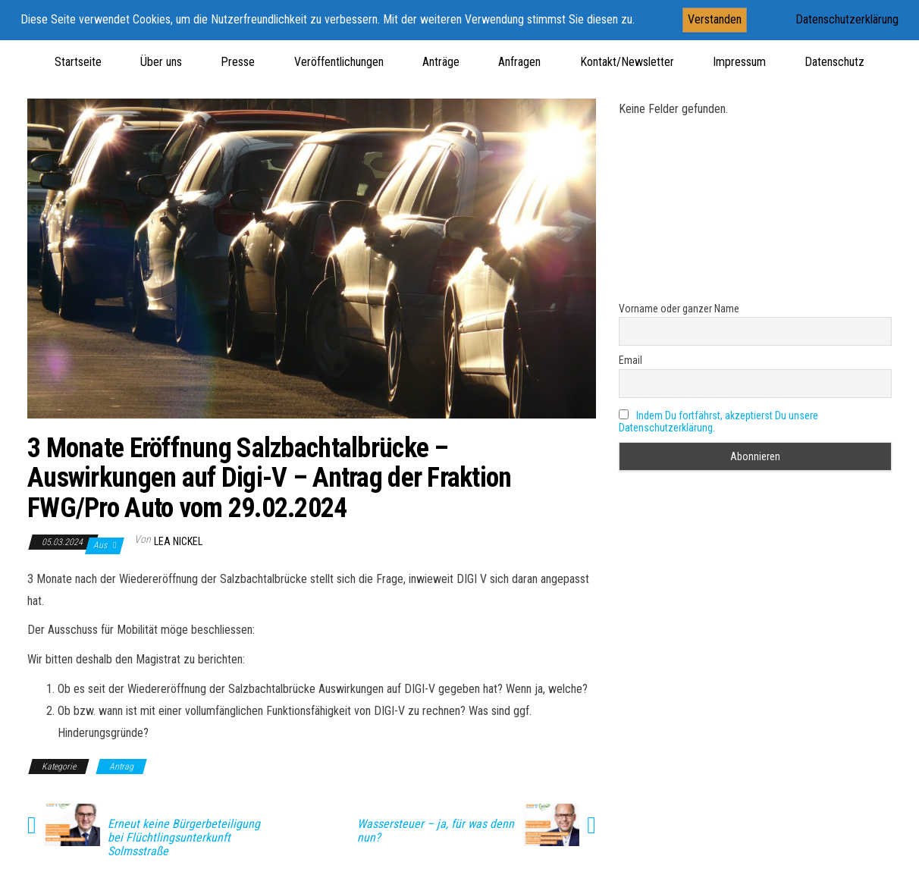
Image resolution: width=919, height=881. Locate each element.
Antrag (121, 766)
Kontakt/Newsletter (627, 62)
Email (630, 360)
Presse (238, 62)
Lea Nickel (178, 541)
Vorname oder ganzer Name (679, 309)
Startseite (78, 62)
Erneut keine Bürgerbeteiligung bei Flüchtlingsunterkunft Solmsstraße (184, 837)
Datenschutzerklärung (847, 19)
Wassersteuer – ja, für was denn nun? (435, 831)
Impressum (739, 62)
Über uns (161, 62)
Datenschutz (834, 62)
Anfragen (519, 62)
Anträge (441, 62)
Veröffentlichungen (339, 62)
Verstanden (715, 19)
